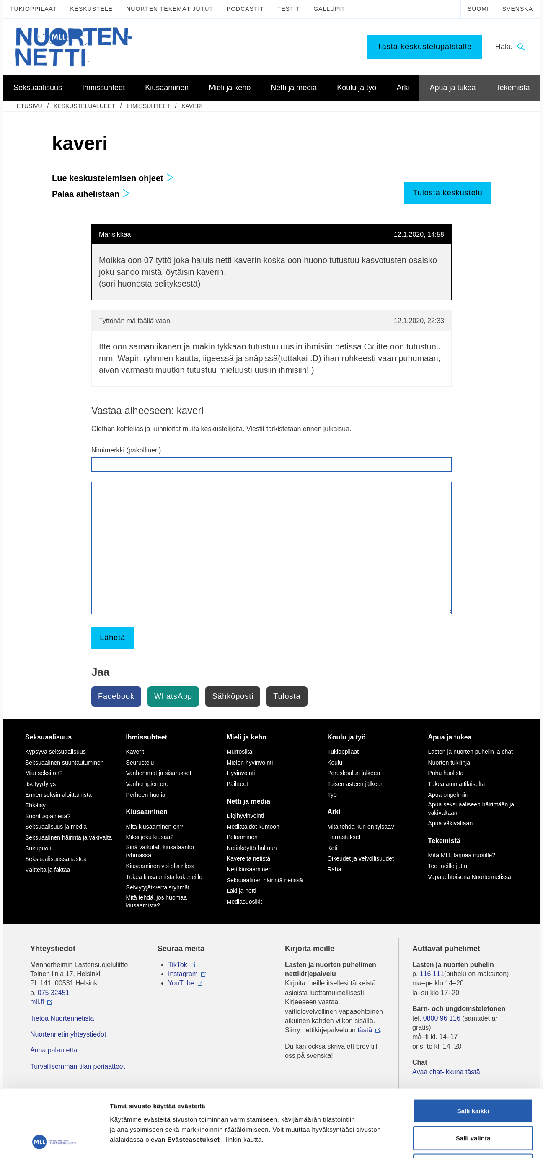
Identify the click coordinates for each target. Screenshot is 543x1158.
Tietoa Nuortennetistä (62, 1018)
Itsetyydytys (40, 784)
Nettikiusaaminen (249, 869)
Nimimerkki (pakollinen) (126, 450)
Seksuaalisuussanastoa (56, 859)
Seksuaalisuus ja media (56, 826)
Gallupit (329, 8)
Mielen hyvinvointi (250, 762)
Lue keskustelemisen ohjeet (113, 178)
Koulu (334, 762)
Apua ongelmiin (448, 794)
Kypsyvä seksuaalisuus (55, 751)
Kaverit (135, 751)
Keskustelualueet (84, 106)
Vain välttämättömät (473, 1102)
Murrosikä (239, 751)
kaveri (191, 106)
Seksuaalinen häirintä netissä (265, 880)
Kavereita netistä (248, 858)
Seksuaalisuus (48, 737)
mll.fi (37, 1001)
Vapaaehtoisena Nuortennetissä (469, 877)
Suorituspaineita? (47, 816)
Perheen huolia (145, 794)
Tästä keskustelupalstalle (424, 46)
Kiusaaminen (147, 811)
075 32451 (54, 992)
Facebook (116, 696)
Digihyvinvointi (245, 815)
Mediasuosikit (244, 901)
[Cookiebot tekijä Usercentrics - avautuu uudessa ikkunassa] (54, 1141)
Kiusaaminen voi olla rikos (160, 866)
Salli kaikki (473, 1048)
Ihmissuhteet (148, 106)
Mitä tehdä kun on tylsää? (360, 826)
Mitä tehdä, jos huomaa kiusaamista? (156, 901)
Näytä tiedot (448, 1141)
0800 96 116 (441, 1018)
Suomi (478, 8)
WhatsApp (173, 696)
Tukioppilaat (33, 8)
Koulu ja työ (346, 737)
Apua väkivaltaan (450, 823)
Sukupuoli (38, 848)
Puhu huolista (446, 773)
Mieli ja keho (246, 737)
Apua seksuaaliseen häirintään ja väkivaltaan (471, 808)
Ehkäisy (35, 805)
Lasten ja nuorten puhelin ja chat (470, 751)
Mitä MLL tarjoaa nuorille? (462, 855)
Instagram (183, 973)
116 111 (432, 973)
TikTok (177, 964)
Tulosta (286, 696)
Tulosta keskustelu (447, 193)
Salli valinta (473, 1075)
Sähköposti (232, 696)
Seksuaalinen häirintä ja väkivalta (68, 837)
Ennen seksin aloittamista (58, 794)
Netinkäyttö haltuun (252, 848)
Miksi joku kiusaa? (149, 837)
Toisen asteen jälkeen (355, 784)
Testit (288, 8)
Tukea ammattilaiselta (456, 784)
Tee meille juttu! (448, 866)
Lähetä (112, 637)
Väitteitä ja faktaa (47, 869)
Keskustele (91, 8)
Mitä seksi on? (43, 773)
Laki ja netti (241, 890)
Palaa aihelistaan (91, 194)
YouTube (181, 983)
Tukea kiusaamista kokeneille (164, 877)
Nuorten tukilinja (449, 762)
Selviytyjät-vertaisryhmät (157, 887)
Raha (334, 869)
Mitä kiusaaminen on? (154, 826)
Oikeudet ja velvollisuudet (360, 858)
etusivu (29, 106)
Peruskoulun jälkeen (353, 773)
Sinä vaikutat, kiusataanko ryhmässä (160, 851)
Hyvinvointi (241, 773)
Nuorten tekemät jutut (169, 8)
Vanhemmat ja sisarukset (158, 773)
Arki (333, 811)
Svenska (517, 8)
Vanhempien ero (147, 784)
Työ (332, 794)
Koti (332, 848)
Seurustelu (140, 762)
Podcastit (245, 8)
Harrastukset (343, 837)
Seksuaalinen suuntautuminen (64, 762)
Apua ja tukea (450, 737)
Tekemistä (444, 840)
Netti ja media (248, 801)
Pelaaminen (242, 837)
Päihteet (237, 784)
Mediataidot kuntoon (253, 826)
